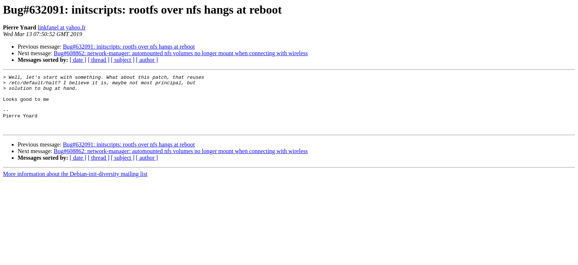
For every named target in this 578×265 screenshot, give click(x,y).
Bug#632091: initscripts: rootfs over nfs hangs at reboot (129, 46)
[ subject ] (123, 60)
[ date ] (78, 60)
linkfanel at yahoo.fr (62, 27)
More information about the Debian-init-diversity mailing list (75, 185)
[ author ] (147, 60)
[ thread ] (98, 60)
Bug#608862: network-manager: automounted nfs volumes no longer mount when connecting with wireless (181, 53)
